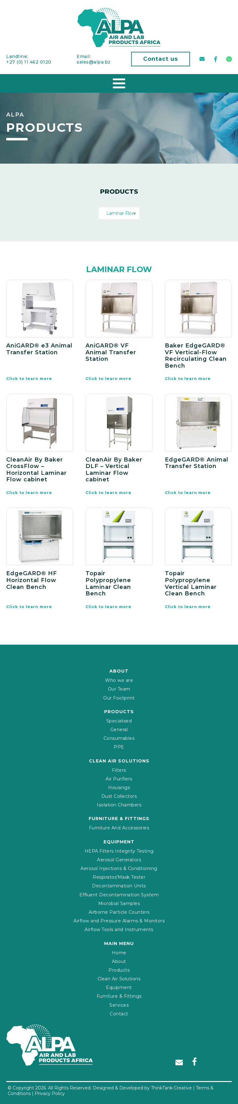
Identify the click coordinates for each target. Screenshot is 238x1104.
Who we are (119, 680)
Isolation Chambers (119, 805)
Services (119, 1005)
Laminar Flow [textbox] (119, 213)
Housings (119, 787)
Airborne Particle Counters (119, 912)
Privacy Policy (50, 1093)
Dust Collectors (119, 796)
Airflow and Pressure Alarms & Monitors (119, 921)
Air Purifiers (119, 779)
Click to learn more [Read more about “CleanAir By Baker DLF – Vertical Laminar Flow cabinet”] (108, 492)
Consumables (119, 738)
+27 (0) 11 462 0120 (28, 62)
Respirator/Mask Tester (119, 877)
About (119, 961)
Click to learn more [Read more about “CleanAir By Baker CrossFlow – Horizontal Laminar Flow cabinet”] (29, 492)
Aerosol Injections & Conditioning (119, 868)
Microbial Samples (119, 903)
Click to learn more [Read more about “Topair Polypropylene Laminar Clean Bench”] (108, 606)
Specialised (119, 721)
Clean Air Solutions (119, 979)
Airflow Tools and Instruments (119, 929)
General (119, 729)
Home (119, 953)
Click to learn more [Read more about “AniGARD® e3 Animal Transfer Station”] (29, 378)
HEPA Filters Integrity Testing (119, 851)
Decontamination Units (119, 886)
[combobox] (119, 213)
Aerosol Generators (119, 860)
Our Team (119, 689)
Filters (119, 770)
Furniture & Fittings (119, 996)
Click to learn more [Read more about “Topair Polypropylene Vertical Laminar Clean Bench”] (188, 606)
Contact (119, 1014)
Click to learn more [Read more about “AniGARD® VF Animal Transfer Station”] (108, 378)
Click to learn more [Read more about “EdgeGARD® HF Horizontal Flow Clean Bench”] (29, 606)
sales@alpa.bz (94, 62)
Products (119, 970)
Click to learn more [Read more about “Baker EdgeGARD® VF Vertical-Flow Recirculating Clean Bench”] (188, 378)
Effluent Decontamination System (119, 895)
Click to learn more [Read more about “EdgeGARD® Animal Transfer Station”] (188, 492)
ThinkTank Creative (171, 1088)
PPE (119, 747)
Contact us (160, 58)
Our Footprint (119, 698)
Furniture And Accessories (119, 828)
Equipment (119, 987)
